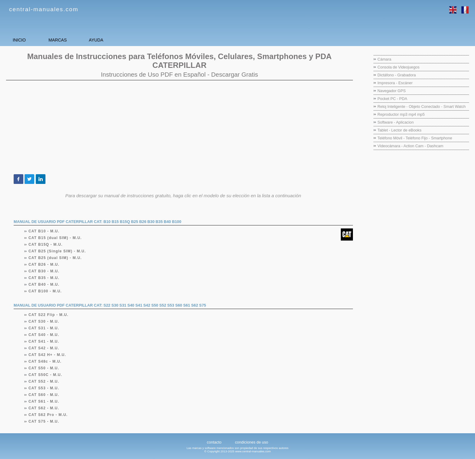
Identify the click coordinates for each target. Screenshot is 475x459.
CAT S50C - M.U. (45, 375)
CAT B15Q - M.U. (45, 244)
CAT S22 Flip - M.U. (48, 315)
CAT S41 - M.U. (44, 341)
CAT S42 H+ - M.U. (47, 355)
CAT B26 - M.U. (44, 264)
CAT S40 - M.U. (44, 335)
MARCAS (81, 39)
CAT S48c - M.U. (45, 361)
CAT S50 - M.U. (44, 368)
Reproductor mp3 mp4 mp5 (401, 114)
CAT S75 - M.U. (44, 421)
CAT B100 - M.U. (45, 291)
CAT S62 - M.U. (44, 408)
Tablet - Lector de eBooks (399, 130)
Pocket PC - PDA (392, 98)
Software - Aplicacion (395, 122)
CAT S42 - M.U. (44, 348)
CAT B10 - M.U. (44, 231)
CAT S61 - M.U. (44, 401)
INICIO (27, 39)
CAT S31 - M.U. (44, 328)
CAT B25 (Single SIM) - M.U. (57, 251)
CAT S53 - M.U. (44, 388)
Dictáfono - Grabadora (396, 75)
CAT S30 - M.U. (44, 321)
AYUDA (136, 39)
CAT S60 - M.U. (44, 395)
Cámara (384, 59)
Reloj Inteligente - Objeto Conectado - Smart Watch (421, 106)
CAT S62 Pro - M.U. (48, 415)
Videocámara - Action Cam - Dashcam (410, 146)
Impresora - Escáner (395, 83)
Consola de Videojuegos (398, 67)
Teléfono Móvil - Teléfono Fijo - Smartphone (414, 138)
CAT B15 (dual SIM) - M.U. (55, 238)
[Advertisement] (179, 127)
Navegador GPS (391, 90)
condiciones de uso (251, 442)
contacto (214, 442)
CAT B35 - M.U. (44, 278)
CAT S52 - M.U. (44, 381)
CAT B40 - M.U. (44, 284)
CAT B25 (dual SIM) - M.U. (55, 258)
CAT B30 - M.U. (44, 271)
